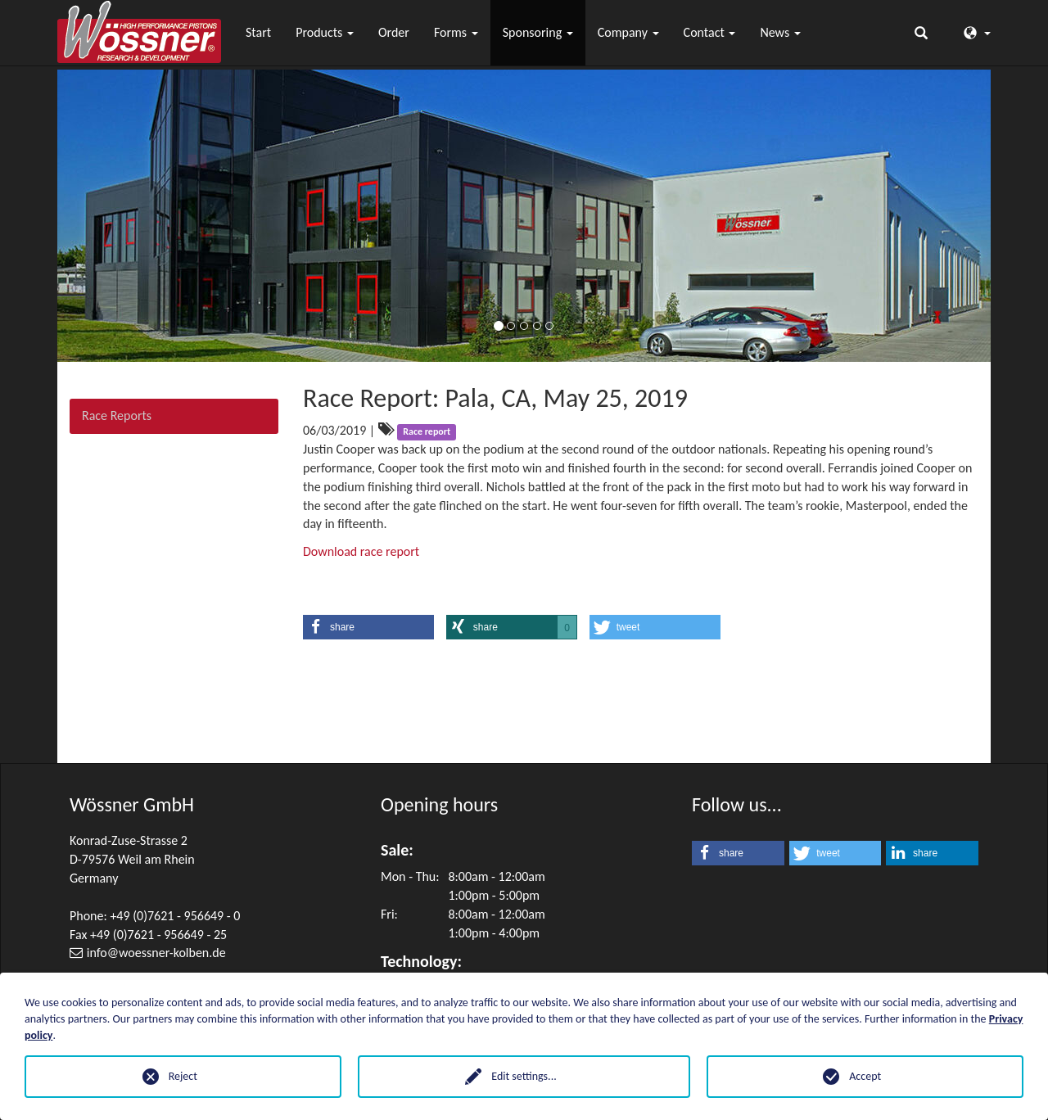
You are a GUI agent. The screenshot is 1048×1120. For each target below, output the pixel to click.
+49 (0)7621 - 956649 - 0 (175, 916)
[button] (368, 627)
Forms (456, 32)
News (780, 32)
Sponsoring (538, 32)
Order (393, 32)
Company (628, 32)
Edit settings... (523, 1076)
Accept (865, 1076)
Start (258, 32)
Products (325, 32)
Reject (183, 1076)
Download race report (361, 551)
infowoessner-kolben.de (156, 952)
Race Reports (116, 415)
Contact (710, 32)
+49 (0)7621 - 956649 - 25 (158, 934)
